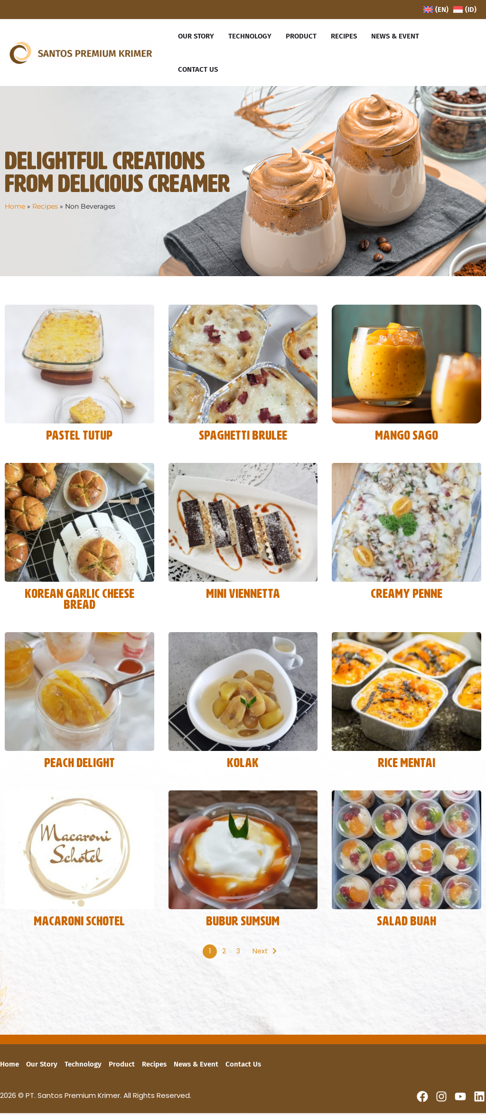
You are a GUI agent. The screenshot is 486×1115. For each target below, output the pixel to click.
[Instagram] (441, 1098)
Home (15, 206)
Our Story (41, 1066)
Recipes (45, 206)
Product (122, 1066)
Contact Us (243, 1066)
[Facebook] (422, 1098)
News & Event (196, 1066)
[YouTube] (460, 1098)
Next (260, 954)
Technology (83, 1066)
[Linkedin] (479, 1098)
